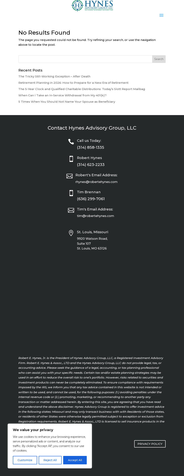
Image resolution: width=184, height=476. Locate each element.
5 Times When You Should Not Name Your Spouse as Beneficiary (66, 101)
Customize (25, 460)
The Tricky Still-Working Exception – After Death (54, 76)
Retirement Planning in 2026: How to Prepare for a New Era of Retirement (73, 82)
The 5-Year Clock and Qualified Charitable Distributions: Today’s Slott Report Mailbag (81, 89)
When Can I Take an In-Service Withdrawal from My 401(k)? (62, 95)
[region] (50, 446)
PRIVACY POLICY (149, 444)
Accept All (75, 460)
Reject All (50, 460)
